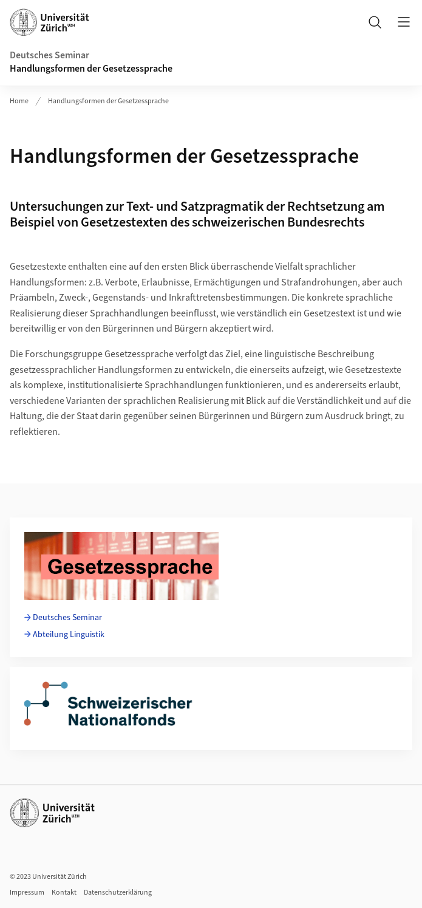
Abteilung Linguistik (68, 635)
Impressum (27, 892)
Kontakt (64, 892)
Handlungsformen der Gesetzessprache (91, 68)
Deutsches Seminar (49, 55)
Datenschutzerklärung (118, 892)
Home (19, 101)
